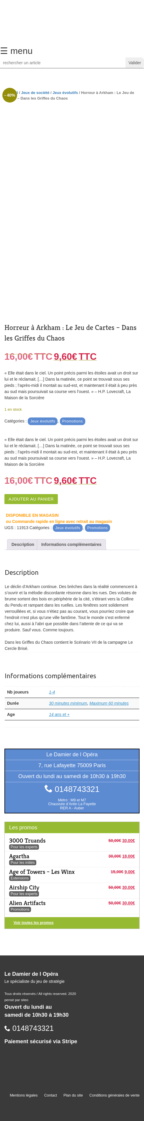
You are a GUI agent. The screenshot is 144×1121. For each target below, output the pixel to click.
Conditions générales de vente (114, 1095)
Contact (50, 1095)
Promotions (72, 421)
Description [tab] (23, 544)
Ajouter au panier (31, 499)
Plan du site (73, 1095)
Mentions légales (24, 1095)
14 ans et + (59, 714)
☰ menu (16, 51)
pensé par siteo (16, 1000)
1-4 (52, 692)
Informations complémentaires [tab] (71, 544)
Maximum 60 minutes (109, 703)
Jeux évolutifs (65, 92)
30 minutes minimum (68, 703)
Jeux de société (35, 92)
